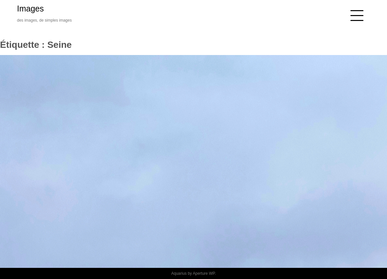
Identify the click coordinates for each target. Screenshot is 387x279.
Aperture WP (204, 273)
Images (30, 8)
